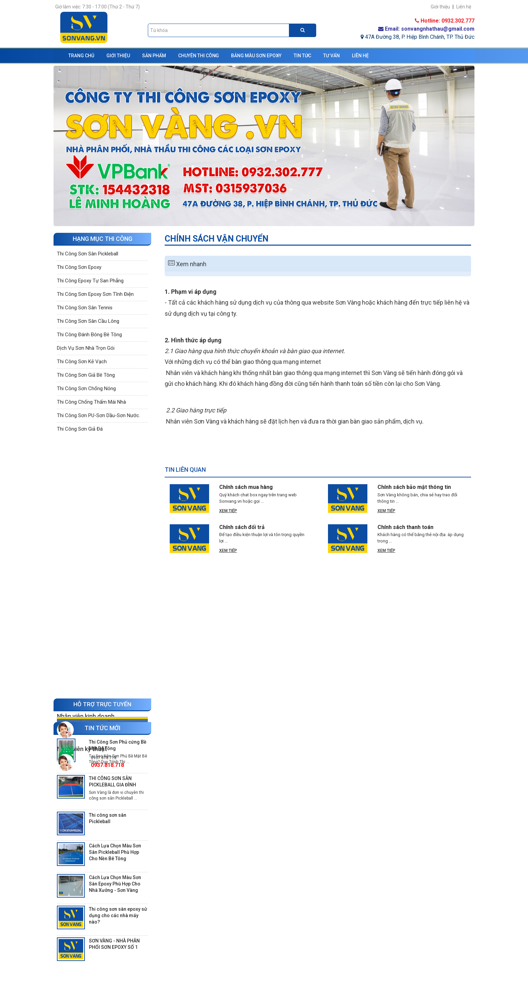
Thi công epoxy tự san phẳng (90, 282)
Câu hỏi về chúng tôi (193, 954)
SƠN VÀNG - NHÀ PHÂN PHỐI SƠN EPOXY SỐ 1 (114, 883)
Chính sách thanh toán (405, 527)
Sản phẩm (154, 55)
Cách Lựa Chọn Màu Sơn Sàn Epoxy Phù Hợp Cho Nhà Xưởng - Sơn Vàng (115, 823)
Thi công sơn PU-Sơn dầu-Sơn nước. (98, 417)
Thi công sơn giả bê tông (86, 377)
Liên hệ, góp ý (184, 974)
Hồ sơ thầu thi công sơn (197, 964)
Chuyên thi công (198, 55)
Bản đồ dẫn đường (189, 984)
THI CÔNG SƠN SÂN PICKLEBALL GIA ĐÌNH (112, 721)
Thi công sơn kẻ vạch (82, 363)
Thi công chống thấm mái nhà (91, 404)
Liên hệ (360, 55)
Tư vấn (331, 55)
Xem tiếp (228, 510)
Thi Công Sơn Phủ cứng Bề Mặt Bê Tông (117, 684)
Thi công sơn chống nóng (86, 390)
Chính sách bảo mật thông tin (414, 487)
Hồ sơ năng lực (186, 944)
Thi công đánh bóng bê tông (89, 336)
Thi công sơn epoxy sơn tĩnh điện (95, 296)
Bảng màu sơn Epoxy (256, 55)
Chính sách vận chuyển (303, 964)
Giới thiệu (118, 55)
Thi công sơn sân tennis (84, 309)
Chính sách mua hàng (246, 487)
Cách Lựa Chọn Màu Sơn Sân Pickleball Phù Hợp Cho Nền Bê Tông (115, 791)
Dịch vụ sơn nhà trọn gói (85, 350)
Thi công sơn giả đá (80, 431)
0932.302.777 (104, 469)
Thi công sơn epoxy (79, 269)
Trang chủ (81, 55)
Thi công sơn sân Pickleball (87, 255)
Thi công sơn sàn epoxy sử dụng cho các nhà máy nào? (118, 854)
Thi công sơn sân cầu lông (88, 323)
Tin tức (302, 55)
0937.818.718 (104, 501)
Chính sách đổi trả (242, 527)
